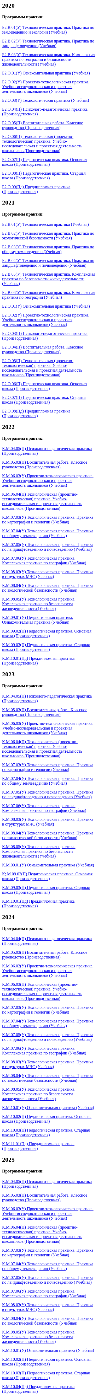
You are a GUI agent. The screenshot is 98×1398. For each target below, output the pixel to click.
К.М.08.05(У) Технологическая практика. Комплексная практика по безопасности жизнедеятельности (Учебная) (38, 604)
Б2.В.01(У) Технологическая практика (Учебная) (45, 224)
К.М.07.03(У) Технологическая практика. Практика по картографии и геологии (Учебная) (47, 519)
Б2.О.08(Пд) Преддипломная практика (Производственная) (36, 413)
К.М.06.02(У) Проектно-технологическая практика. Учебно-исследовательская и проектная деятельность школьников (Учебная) (48, 971)
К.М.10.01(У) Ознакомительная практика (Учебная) (48, 1107)
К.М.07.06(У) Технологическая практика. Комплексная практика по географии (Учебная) (44, 560)
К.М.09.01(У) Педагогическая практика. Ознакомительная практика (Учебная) (37, 619)
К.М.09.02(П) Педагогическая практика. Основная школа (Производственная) (46, 633)
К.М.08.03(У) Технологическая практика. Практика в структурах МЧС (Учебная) (47, 574)
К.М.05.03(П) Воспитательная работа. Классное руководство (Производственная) (44, 464)
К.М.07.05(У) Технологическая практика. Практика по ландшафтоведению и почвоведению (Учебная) (47, 546)
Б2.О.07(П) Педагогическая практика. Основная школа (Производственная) (44, 162)
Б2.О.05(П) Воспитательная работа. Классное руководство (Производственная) (42, 125)
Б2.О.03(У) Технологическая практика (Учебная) (45, 100)
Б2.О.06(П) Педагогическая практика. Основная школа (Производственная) (44, 386)
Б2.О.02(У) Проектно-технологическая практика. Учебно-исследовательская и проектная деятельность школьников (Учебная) (45, 87)
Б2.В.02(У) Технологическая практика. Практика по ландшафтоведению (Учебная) (48, 43)
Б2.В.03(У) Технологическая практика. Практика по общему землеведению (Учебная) (48, 249)
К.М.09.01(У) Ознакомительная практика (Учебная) (48, 865)
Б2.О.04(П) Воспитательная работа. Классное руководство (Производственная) (42, 349)
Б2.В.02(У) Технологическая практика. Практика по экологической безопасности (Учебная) (48, 235)
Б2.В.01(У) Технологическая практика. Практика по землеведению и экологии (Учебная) (48, 29)
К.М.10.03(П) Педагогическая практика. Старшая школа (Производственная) (46, 1132)
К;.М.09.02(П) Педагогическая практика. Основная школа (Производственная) (47, 876)
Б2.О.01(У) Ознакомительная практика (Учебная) (46, 73)
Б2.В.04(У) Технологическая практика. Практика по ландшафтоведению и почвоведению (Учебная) (48, 262)
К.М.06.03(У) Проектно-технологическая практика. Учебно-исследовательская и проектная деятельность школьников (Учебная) (48, 481)
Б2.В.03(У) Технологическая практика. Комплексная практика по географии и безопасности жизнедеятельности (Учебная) (48, 59)
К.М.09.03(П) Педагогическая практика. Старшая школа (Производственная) (46, 647)
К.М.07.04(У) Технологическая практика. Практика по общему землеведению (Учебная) (47, 533)
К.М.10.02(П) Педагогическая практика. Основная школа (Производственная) (46, 1118)
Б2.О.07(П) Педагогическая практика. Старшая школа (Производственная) (44, 399)
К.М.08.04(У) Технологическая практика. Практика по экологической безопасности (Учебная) (47, 587)
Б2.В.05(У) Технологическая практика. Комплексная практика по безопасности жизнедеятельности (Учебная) (48, 279)
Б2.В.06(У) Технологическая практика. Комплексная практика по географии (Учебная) (48, 294)
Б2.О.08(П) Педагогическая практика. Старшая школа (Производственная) (44, 175)
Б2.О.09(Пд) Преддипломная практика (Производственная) (36, 189)
